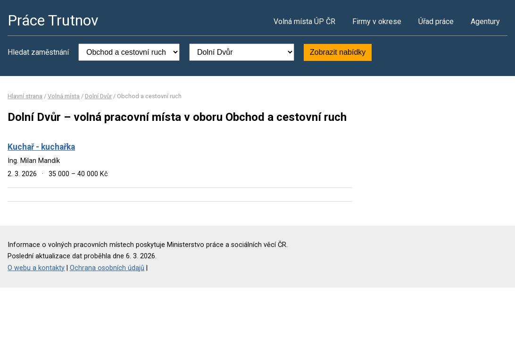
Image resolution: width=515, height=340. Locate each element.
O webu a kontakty (36, 268)
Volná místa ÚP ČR (304, 21)
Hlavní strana (25, 96)
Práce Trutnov (53, 20)
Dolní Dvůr (98, 96)
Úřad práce (436, 21)
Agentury (485, 21)
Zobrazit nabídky (337, 52)
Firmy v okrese (376, 21)
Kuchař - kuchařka (41, 147)
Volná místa (64, 96)
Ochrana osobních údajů (107, 268)
